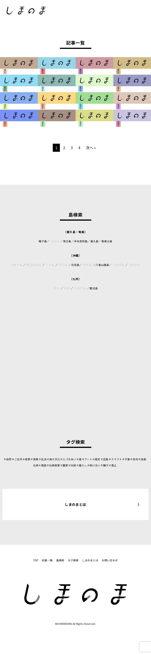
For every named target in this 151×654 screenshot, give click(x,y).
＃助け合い (101, 465)
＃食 (85, 459)
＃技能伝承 (33, 465)
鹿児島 (93, 288)
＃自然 (7, 459)
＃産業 (27, 459)
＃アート (94, 459)
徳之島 (65, 241)
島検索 (59, 579)
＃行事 (136, 459)
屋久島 (95, 241)
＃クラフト (124, 459)
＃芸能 (113, 459)
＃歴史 (104, 459)
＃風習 (45, 465)
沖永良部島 (80, 241)
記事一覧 (45, 579)
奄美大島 (108, 241)
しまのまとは (75, 514)
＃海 (53, 459)
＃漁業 (36, 459)
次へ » (91, 147)
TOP (33, 579)
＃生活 (45, 459)
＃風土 (122, 465)
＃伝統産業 (57, 465)
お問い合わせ (112, 579)
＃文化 (60, 459)
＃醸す (113, 465)
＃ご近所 (17, 459)
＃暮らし (88, 465)
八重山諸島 (102, 265)
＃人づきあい (73, 459)
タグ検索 (73, 579)
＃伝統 (77, 465)
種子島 (41, 241)
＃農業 (69, 465)
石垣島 (74, 265)
